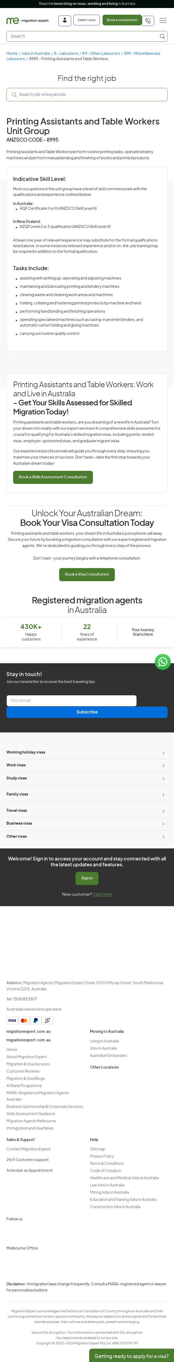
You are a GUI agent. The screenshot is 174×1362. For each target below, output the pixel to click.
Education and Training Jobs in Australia (123, 1200)
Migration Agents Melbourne (31, 1121)
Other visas (16, 837)
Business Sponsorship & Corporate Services (44, 1107)
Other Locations (104, 1067)
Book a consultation (122, 20)
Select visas (87, 20)
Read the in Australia (87, 4)
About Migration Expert (26, 1057)
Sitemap (97, 1149)
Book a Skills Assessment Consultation (53, 477)
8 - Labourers (66, 54)
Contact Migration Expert (28, 1149)
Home (12, 54)
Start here (102, 895)
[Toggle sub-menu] (163, 753)
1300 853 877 (25, 999)
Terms (75, 1297)
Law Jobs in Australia (107, 1185)
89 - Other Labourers (101, 54)
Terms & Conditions (107, 1164)
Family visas (17, 794)
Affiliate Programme (24, 1086)
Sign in (87, 878)
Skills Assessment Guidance (30, 1114)
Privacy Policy (102, 1156)
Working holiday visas (25, 752)
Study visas (16, 778)
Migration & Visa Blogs (25, 1079)
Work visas (16, 765)
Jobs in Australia (36, 54)
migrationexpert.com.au (28, 1032)
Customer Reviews (23, 1071)
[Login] (64, 20)
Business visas (19, 823)
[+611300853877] (148, 21)
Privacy (76, 1287)
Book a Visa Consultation (87, 574)
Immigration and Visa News (29, 1128)
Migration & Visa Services (28, 1064)
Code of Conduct (105, 1171)
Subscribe (87, 712)
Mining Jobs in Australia (109, 1192)
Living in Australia (104, 1041)
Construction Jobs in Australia (115, 1207)
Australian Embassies (108, 1056)
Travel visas (16, 811)
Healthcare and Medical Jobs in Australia (124, 1178)
